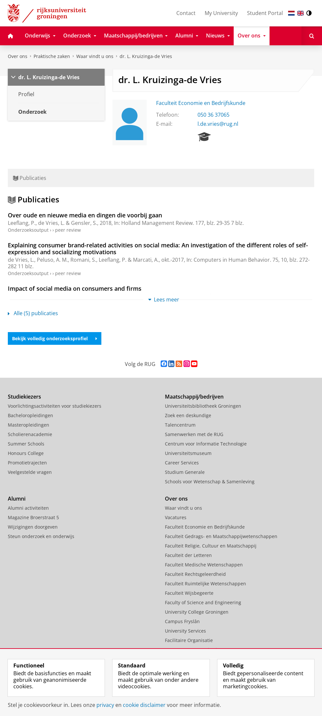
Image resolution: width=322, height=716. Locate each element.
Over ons (17, 56)
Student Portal (265, 13)
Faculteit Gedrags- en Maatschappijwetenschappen (221, 536)
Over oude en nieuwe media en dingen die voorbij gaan (85, 215)
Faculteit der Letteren (188, 555)
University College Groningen (196, 612)
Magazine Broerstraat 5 (33, 517)
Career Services (182, 463)
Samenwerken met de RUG (194, 434)
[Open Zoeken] (311, 35)
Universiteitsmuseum (188, 453)
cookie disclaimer (144, 705)
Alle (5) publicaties (33, 313)
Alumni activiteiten (28, 508)
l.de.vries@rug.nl (218, 123)
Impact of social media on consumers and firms (74, 288)
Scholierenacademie (30, 434)
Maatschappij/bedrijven (194, 396)
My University (221, 13)
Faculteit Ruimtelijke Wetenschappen (205, 583)
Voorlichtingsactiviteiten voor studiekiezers (54, 406)
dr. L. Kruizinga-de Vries (146, 56)
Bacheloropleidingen (30, 415)
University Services (185, 631)
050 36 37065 (213, 114)
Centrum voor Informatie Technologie (206, 444)
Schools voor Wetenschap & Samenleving (210, 481)
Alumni (16, 498)
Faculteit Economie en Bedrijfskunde (200, 103)
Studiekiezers (24, 396)
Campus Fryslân (182, 621)
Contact (186, 13)
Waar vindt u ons (94, 56)
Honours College (26, 453)
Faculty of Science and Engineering (203, 602)
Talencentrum (180, 425)
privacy (105, 705)
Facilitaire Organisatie (189, 640)
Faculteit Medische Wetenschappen (204, 565)
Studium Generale (185, 472)
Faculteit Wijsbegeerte (189, 593)
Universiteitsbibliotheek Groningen (203, 406)
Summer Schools (26, 444)
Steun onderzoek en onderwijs (41, 536)
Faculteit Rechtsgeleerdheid (195, 574)
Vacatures (175, 517)
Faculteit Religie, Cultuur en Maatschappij (210, 546)
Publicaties (29, 178)
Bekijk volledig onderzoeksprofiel (54, 338)
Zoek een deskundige (188, 415)
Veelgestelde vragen (30, 472)
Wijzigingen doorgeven (33, 527)
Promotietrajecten (27, 463)
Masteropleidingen (28, 425)
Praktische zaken (52, 56)
